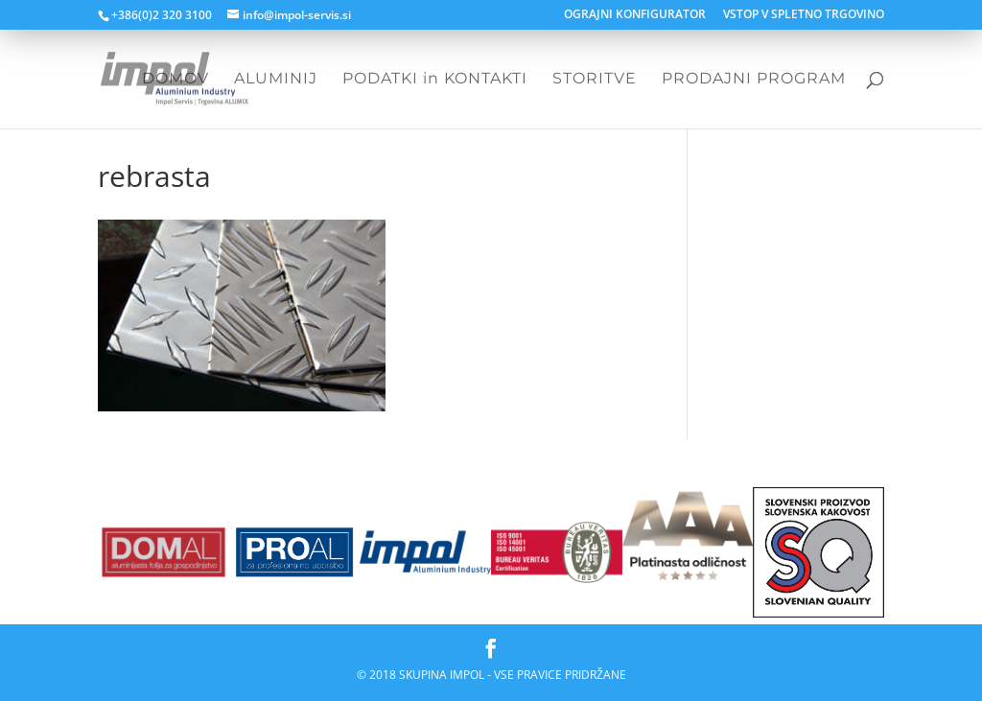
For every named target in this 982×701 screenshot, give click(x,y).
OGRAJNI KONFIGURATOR (635, 15)
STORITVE (594, 79)
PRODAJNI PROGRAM (754, 79)
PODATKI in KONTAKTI (434, 79)
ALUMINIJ (275, 79)
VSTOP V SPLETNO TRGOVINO (803, 15)
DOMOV (175, 79)
